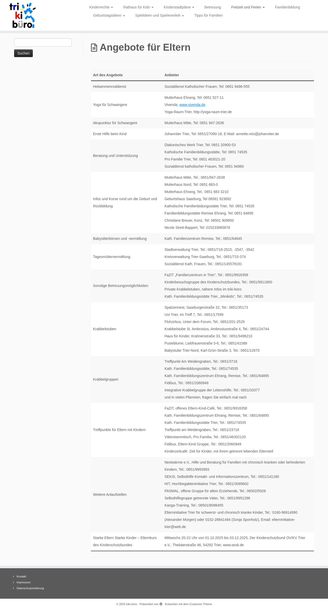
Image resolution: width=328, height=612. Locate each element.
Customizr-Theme (200, 604)
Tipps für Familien (208, 15)
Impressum (23, 582)
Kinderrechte (101, 7)
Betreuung (212, 7)
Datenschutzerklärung (30, 588)
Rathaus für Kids (138, 7)
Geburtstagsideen (109, 15)
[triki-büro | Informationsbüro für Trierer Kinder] (38, 15)
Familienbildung (287, 7)
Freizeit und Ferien (248, 7)
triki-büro (131, 604)
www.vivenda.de (192, 105)
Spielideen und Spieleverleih (159, 15)
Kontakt (21, 576)
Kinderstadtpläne (179, 7)
